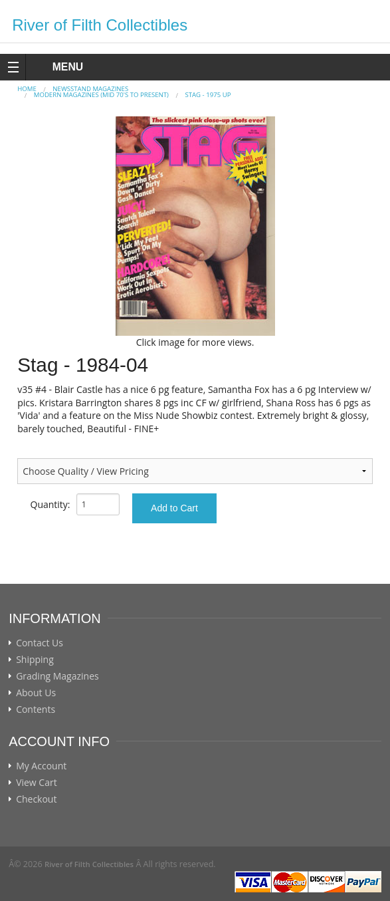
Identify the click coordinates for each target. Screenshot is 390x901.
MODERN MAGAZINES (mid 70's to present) (101, 94)
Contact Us (39, 643)
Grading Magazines (57, 676)
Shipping (35, 660)
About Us (36, 693)
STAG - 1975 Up (208, 94)
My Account (41, 766)
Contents (35, 709)
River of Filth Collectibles (99, 25)
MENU (55, 66)
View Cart (36, 783)
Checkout (36, 799)
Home (27, 88)
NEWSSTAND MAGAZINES (90, 88)
